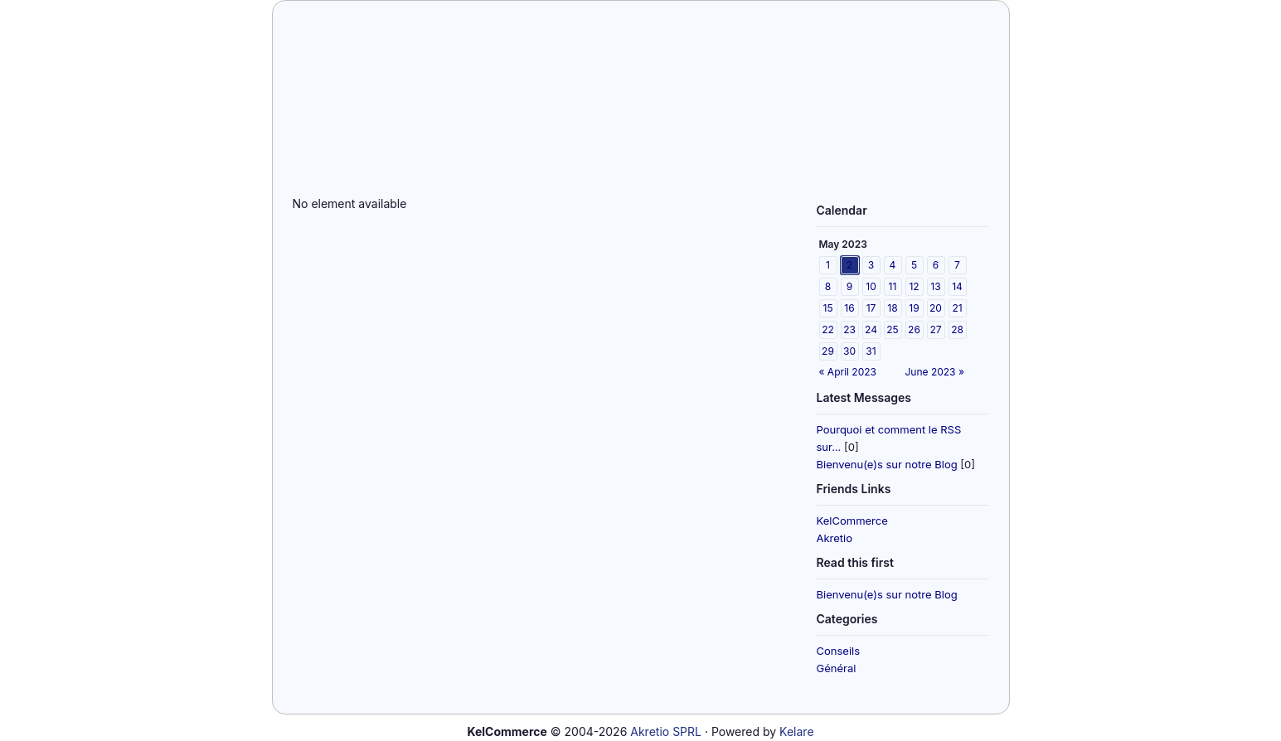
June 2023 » (934, 372)
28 (957, 329)
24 (871, 329)
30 (849, 351)
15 (828, 308)
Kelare (796, 731)
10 (871, 286)
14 (957, 286)
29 (828, 351)
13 (935, 286)
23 (849, 329)
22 (828, 329)
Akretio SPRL (665, 731)
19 (914, 308)
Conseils (839, 650)
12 (914, 286)
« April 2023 (847, 372)
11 (893, 286)
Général (836, 668)
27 (935, 329)
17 (871, 308)
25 (892, 329)
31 (871, 351)
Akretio (835, 538)
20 (935, 308)
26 (914, 329)
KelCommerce (852, 520)
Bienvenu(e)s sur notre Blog (887, 464)
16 (849, 308)
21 (957, 308)
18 (892, 308)
